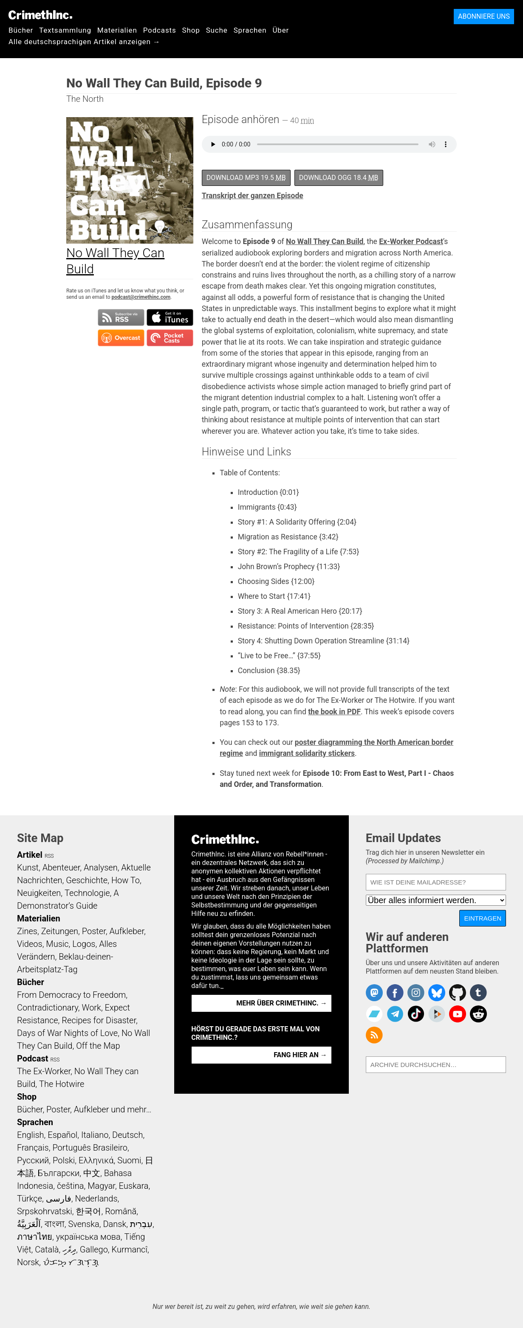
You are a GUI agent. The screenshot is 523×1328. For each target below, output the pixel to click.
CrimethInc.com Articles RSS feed (374, 1035)
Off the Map (98, 1046)
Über (280, 30)
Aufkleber (126, 931)
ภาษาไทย (34, 1237)
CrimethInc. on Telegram (395, 1013)
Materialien (117, 30)
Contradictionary (47, 1007)
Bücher (20, 30)
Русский (33, 1160)
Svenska (83, 1224)
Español (62, 1135)
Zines (27, 931)
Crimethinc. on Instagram (415, 992)
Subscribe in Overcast (121, 337)
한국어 (88, 1211)
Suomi (129, 1160)
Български (59, 1173)
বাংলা (55, 1224)
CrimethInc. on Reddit (478, 1013)
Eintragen (482, 918)
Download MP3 (246, 178)
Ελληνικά (96, 1160)
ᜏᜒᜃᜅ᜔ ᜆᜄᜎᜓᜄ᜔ (71, 1262)
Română (120, 1211)
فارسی (58, 1198)
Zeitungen (59, 931)
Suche (217, 30)
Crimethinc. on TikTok (415, 1013)
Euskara (134, 1186)
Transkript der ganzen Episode (252, 195)
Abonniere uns (484, 16)
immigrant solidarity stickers (307, 753)
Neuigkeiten (39, 893)
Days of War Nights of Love (67, 1033)
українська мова (88, 1237)
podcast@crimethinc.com (141, 297)
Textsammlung (65, 30)
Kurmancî (129, 1249)
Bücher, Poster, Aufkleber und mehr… (84, 1109)
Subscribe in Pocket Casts (170, 337)
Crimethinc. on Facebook (395, 992)
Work (91, 1007)
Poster (94, 931)
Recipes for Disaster (99, 1020)
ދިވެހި (69, 1249)
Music (57, 944)
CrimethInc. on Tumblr (478, 992)
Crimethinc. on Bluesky (436, 992)
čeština (70, 1186)
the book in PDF (334, 712)
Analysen (101, 867)
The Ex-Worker (44, 1071)
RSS (49, 856)
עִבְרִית (141, 1224)
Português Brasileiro (89, 1148)
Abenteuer (61, 867)
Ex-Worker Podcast (411, 241)
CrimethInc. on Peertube (436, 1013)
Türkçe (29, 1198)
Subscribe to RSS (121, 317)
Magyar (101, 1186)
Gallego (94, 1249)
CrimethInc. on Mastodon (374, 992)
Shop (191, 30)
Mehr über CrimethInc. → (281, 1003)
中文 (91, 1173)
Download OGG (339, 178)
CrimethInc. (40, 14)
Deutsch (127, 1135)
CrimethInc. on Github (457, 992)
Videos (29, 944)
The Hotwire (61, 1084)
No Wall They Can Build (324, 241)
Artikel (29, 855)
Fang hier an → (300, 1055)
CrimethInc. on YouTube (457, 1013)
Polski (64, 1160)
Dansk (114, 1224)
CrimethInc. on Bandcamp (374, 1013)
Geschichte (86, 880)
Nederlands (96, 1198)
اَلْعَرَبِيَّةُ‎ (29, 1224)
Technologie (87, 893)
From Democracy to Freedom (71, 995)
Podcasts (159, 30)
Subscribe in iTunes (170, 317)
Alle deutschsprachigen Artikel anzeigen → (84, 41)
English (30, 1135)
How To (125, 880)
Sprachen (250, 30)
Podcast (32, 1058)
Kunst (28, 867)
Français (33, 1148)
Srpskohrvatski (44, 1211)
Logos (83, 944)
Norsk (28, 1262)
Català (47, 1249)
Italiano (94, 1135)
